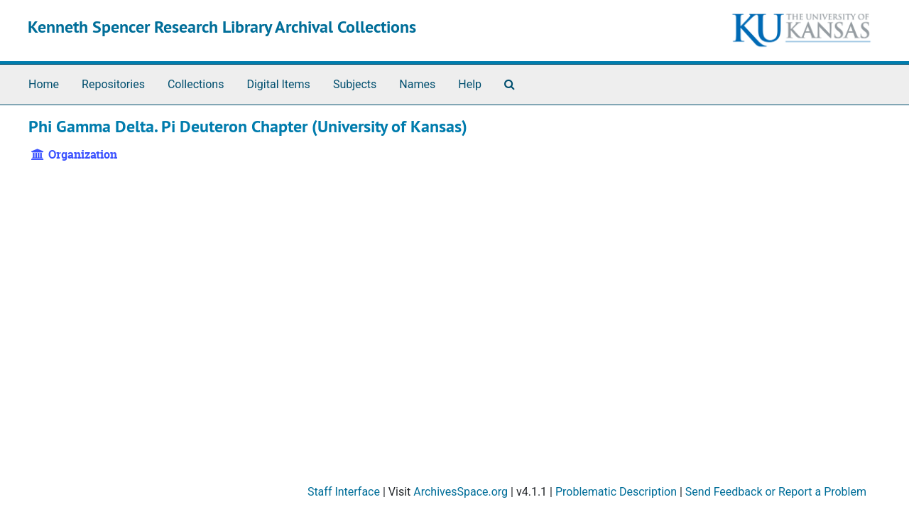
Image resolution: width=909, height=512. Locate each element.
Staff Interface (343, 491)
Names (417, 84)
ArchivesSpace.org (460, 491)
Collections (196, 84)
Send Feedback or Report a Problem (775, 491)
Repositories (113, 84)
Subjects (354, 84)
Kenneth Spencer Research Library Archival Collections (222, 27)
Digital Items (278, 84)
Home (43, 84)
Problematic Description (616, 491)
